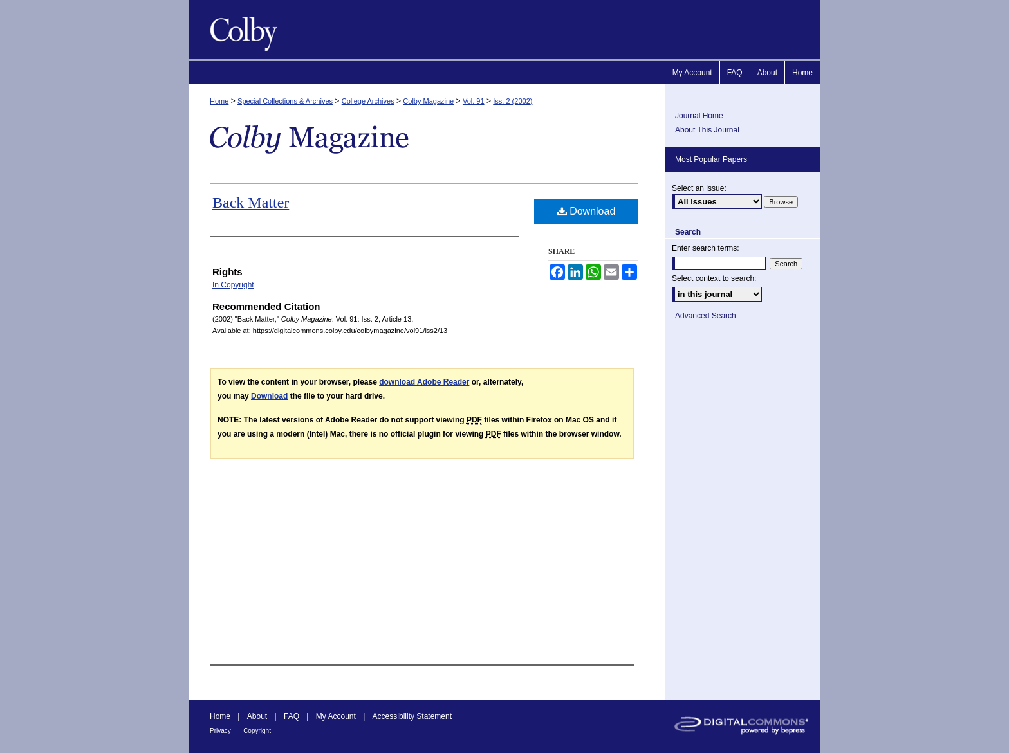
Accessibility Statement (412, 716)
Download (586, 211)
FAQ (291, 716)
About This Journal (707, 129)
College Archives (368, 101)
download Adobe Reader (424, 381)
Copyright (257, 730)
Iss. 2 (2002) (512, 101)
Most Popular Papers (711, 159)
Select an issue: (699, 188)
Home (219, 101)
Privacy (220, 730)
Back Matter (250, 202)
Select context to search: (714, 278)
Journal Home (699, 115)
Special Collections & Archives (285, 101)
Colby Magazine (240, 29)
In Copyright (233, 284)
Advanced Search (705, 315)
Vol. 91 (474, 101)
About (257, 716)
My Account (336, 716)
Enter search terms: (705, 248)
